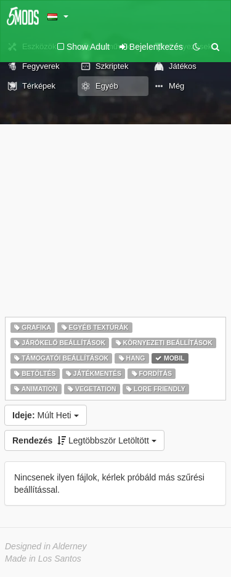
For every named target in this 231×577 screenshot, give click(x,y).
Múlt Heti (45, 415)
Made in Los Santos (43, 558)
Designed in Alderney (46, 546)
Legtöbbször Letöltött (84, 440)
